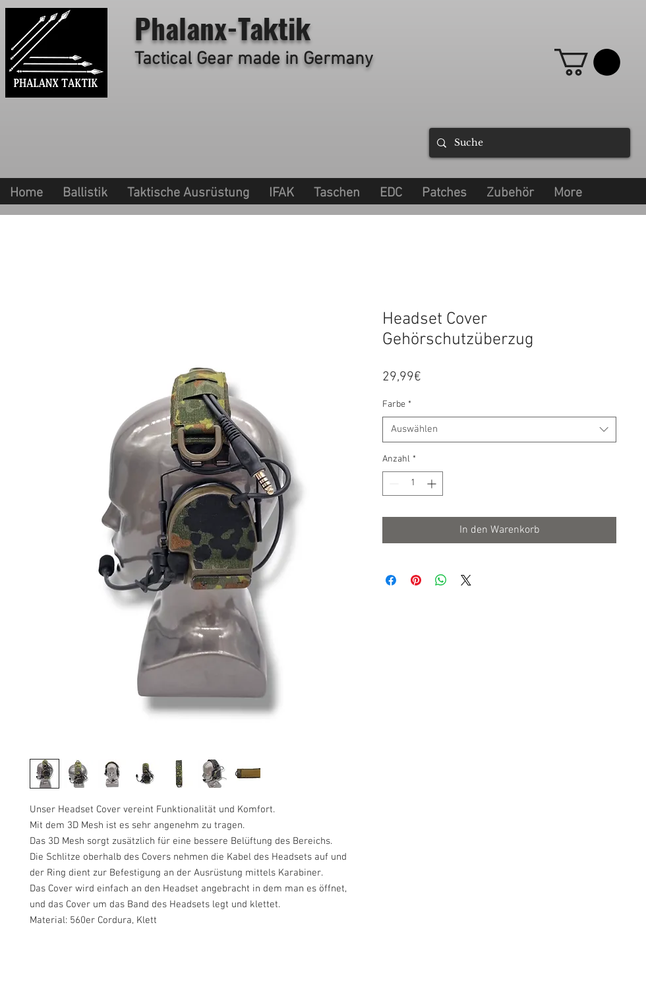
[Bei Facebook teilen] (391, 580)
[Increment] (433, 483)
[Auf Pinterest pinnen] (416, 580)
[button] (188, 191)
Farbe (396, 404)
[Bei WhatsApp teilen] (441, 580)
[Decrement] (392, 483)
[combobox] (499, 429)
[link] (587, 62)
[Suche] (528, 143)
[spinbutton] (413, 483)
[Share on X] (466, 580)
